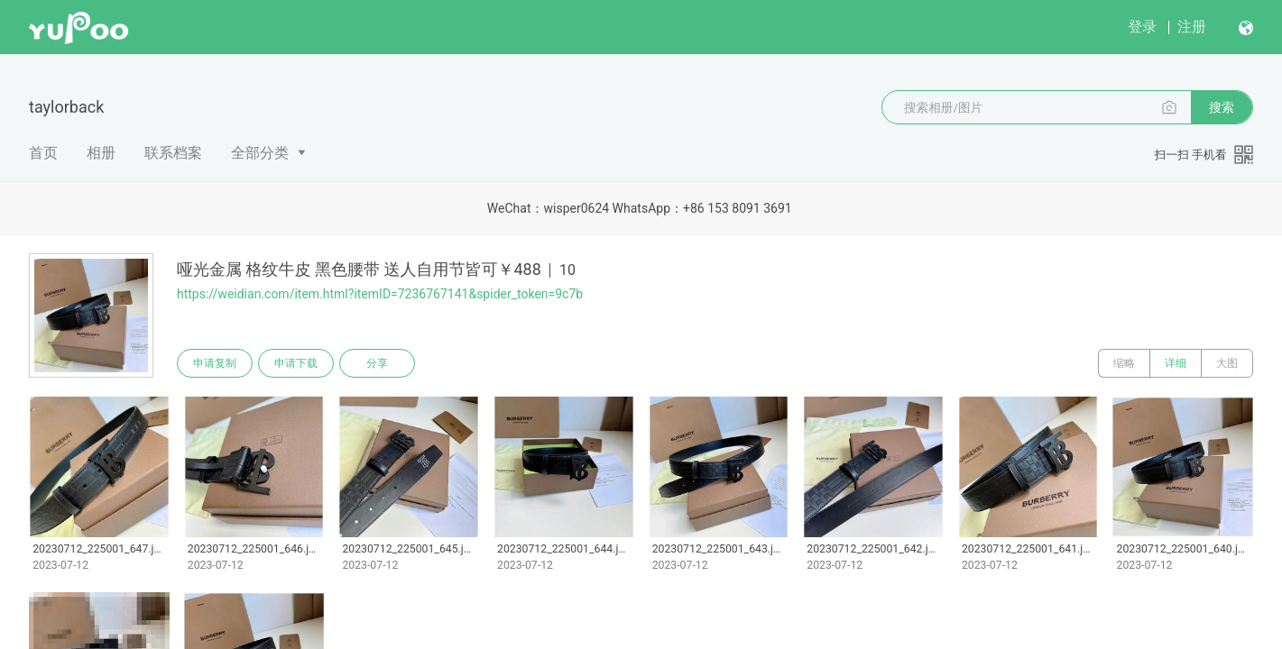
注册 (1191, 26)
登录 (1142, 26)
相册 (101, 152)
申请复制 (214, 363)
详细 (1175, 363)
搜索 (1221, 107)
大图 (1227, 363)
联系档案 (173, 152)
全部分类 (260, 152)
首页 (43, 152)
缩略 (1124, 363)
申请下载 (296, 363)
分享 (377, 363)
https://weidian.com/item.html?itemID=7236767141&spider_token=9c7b (380, 294)
